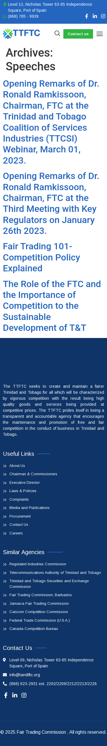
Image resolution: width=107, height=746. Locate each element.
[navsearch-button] (57, 33)
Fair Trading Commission (41, 732)
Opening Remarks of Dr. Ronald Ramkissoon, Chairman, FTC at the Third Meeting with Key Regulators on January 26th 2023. (51, 203)
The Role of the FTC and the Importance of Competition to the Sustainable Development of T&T (52, 305)
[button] (99, 34)
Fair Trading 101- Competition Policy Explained (41, 257)
